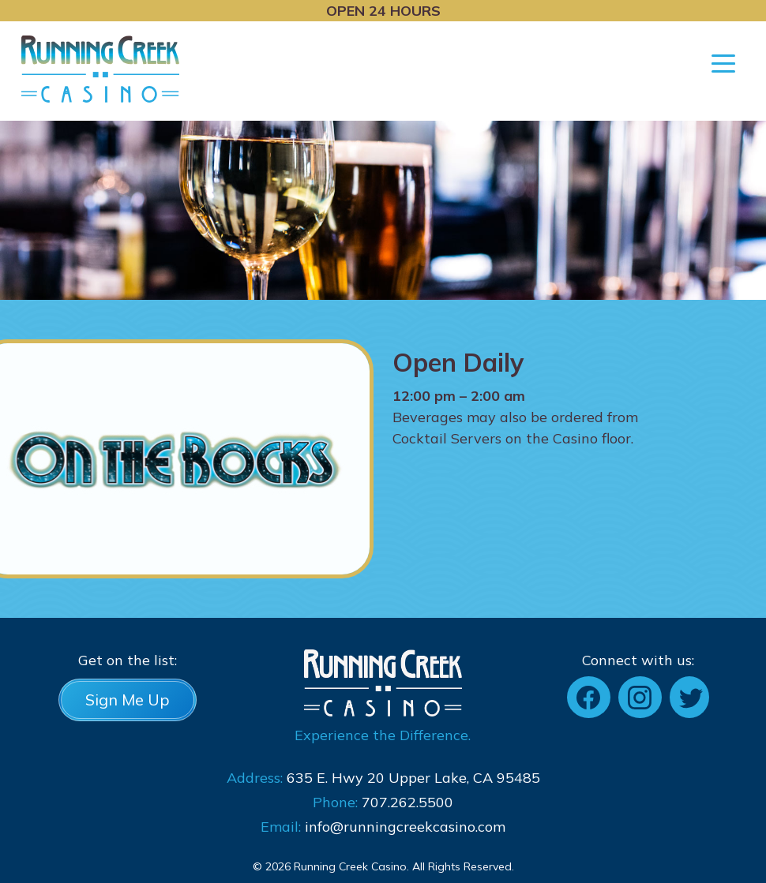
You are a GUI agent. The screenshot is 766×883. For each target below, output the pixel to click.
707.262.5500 (407, 802)
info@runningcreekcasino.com (405, 827)
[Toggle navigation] (723, 62)
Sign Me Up (127, 699)
